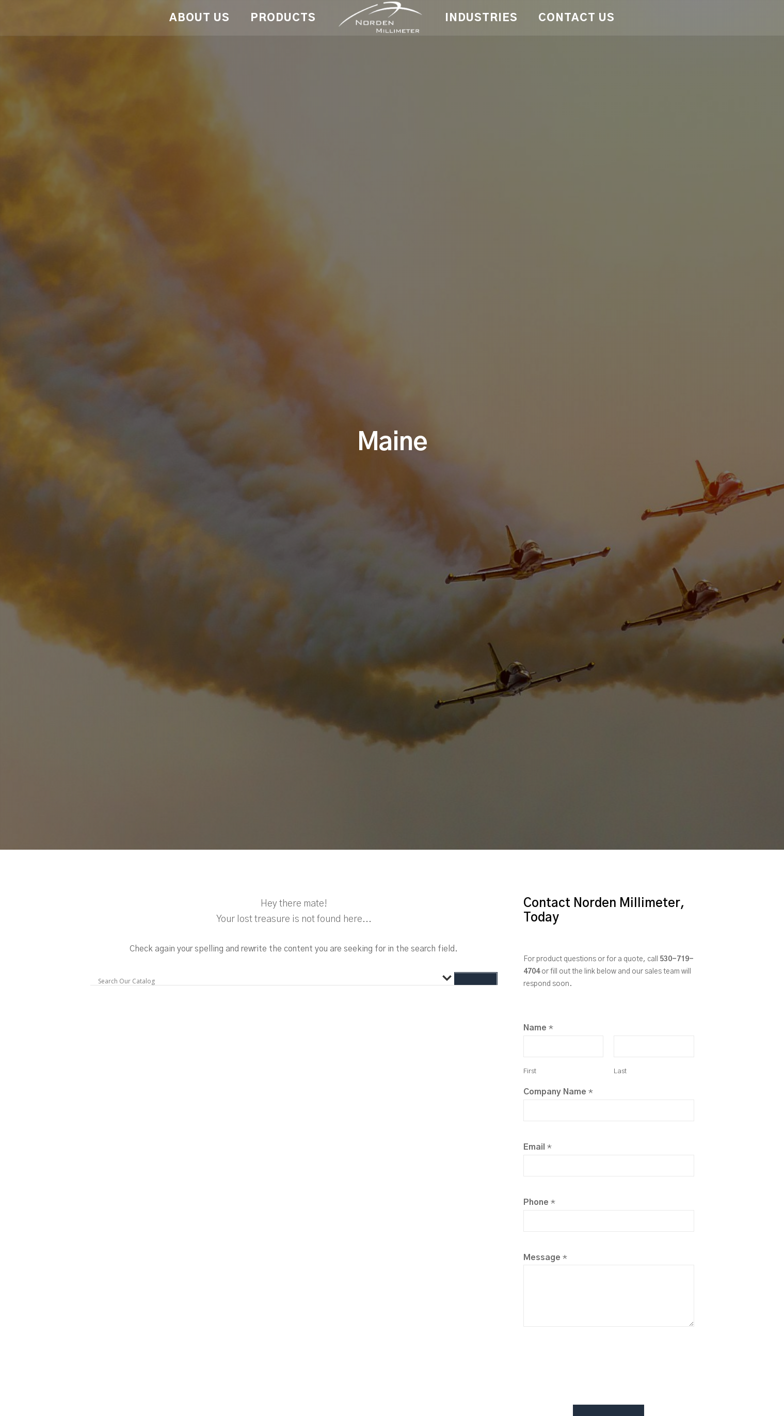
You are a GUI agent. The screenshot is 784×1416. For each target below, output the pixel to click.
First (529, 1071)
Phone (539, 1202)
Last (620, 1071)
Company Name (558, 1092)
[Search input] (268, 981)
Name (538, 1028)
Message (545, 1257)
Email (537, 1147)
